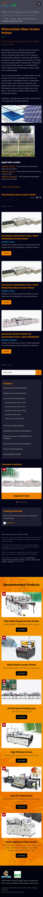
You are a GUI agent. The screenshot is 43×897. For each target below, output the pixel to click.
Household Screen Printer (13, 414)
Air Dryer (27, 559)
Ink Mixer (4, 561)
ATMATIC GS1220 (8, 166)
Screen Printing (6, 559)
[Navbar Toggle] (39, 4)
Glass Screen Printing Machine (27, 19)
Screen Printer (31, 557)
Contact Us (11, 561)
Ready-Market (20, 892)
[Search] (18, 372)
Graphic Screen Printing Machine (14, 393)
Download (8, 523)
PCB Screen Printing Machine (13, 425)
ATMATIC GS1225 (8, 171)
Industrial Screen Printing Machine (15, 388)
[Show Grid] (37, 197)
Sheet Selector (15, 559)
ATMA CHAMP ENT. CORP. (22, 888)
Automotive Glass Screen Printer (15, 406)
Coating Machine (35, 559)
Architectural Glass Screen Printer (15, 410)
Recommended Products (21, 585)
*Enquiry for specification (10, 187)
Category (13, 19)
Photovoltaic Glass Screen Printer (12, 21)
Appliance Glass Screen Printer (14, 418)
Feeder (22, 559)
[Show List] (40, 197)
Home (6, 19)
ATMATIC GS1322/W (9, 176)
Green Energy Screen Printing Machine (17, 444)
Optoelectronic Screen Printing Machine (17, 431)
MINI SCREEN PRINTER (12, 454)
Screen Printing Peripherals (12, 449)
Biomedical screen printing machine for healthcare (17, 437)
